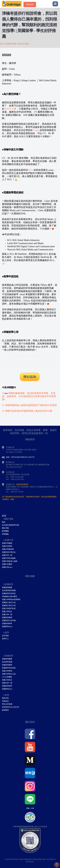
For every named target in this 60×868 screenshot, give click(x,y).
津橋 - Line (30, 808)
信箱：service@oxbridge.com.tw (20, 457)
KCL (31, 170)
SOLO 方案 (11, 108)
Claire (36, 130)
